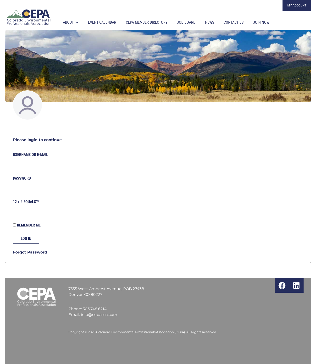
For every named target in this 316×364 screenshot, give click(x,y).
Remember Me (27, 225)
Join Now (261, 22)
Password (22, 178)
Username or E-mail (30, 154)
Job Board (186, 22)
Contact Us (234, 22)
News (209, 22)
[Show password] (295, 186)
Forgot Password (30, 252)
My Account (296, 5)
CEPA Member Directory (146, 22)
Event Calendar (102, 22)
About (70, 22)
